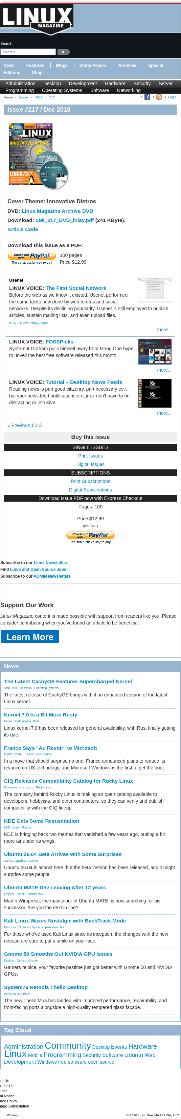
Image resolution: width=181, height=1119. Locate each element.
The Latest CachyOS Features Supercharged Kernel (68, 681)
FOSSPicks (59, 341)
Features (35, 65)
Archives (127, 65)
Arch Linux (11, 688)
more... (164, 329)
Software (99, 90)
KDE (7, 827)
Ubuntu (33, 860)
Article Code (22, 229)
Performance (23, 721)
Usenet (16, 280)
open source (44, 754)
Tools (44, 322)
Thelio (26, 993)
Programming (19, 90)
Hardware (115, 83)
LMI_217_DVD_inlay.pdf (65, 220)
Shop (37, 72)
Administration (20, 83)
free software (72, 1062)
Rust (36, 721)
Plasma (26, 827)
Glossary (12, 1115)
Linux (30, 754)
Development (83, 83)
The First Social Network (76, 288)
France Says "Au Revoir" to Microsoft (50, 748)
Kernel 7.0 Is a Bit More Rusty (40, 714)
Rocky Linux (44, 787)
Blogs (62, 65)
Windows (47, 1062)
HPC (12, 322)
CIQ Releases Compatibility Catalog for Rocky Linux (68, 781)
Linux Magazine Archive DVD (57, 211)
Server (166, 83)
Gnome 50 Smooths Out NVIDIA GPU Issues (58, 954)
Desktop (52, 83)
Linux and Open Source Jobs (38, 569)
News (9, 65)
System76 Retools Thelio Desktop (46, 987)
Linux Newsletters (51, 562)
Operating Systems (62, 90)
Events (119, 1047)
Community (68, 1045)
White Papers (93, 65)
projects (9, 894)
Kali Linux (10, 927)
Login (172, 97)
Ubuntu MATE (36, 894)
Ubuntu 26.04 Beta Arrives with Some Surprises (63, 854)
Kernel (8, 721)
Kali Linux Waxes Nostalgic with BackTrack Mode (65, 921)
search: (7, 43)
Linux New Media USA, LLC (158, 1115)
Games (8, 860)
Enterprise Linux (14, 787)
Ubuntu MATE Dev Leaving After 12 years (55, 887)
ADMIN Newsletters (52, 576)
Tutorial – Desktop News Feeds (84, 382)
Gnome (33, 960)
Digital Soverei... (14, 754)
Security (142, 83)
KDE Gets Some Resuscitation (41, 821)
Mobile (35, 1055)
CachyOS (26, 688)
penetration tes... (55, 927)
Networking (129, 90)
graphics (21, 860)
